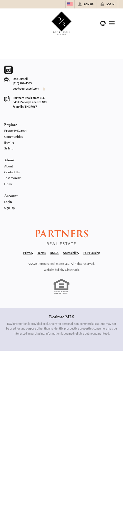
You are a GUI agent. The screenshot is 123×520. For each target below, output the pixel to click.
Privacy (28, 252)
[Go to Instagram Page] (8, 70)
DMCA (54, 252)
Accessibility (71, 252)
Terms (41, 252)
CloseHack (72, 269)
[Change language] (70, 4)
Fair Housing (91, 252)
